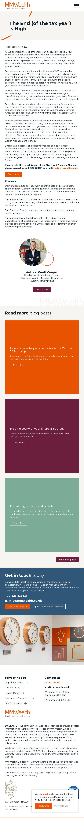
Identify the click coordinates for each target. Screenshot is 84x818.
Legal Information (14, 683)
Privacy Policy (12, 693)
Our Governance (13, 704)
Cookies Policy (12, 688)
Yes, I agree (44, 806)
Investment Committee (17, 698)
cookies (47, 794)
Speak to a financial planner (48, 606)
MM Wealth (17, 5)
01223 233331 (17, 595)
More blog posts (67, 560)
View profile (42, 289)
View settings (62, 806)
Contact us (13, 174)
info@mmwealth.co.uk (64, 168)
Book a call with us (17, 606)
